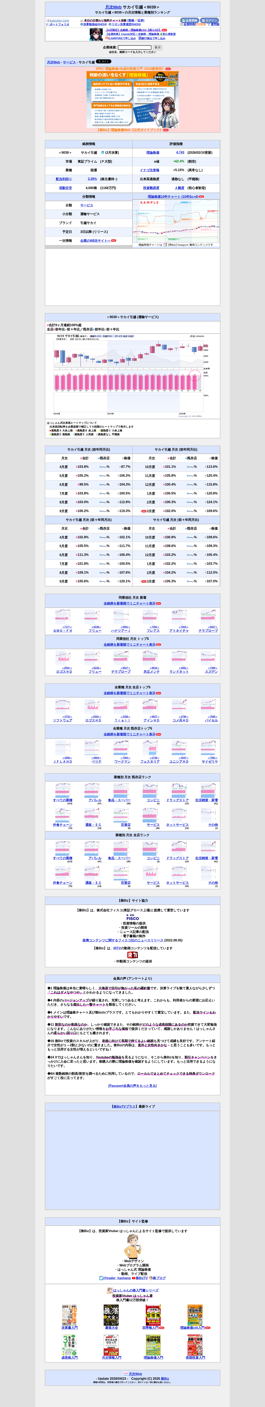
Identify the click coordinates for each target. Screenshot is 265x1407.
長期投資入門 (195, 1357)
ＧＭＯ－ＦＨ (62, 630)
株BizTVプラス (124, 1106)
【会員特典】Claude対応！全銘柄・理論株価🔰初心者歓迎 (140, 34)
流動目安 (65, 188)
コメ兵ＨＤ (181, 720)
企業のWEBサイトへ (95, 240)
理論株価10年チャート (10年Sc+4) (173, 196)
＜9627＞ (154, 716)
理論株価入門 (153, 1357)
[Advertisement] (132, 277)
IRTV (117, 948)
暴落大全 (111, 1327)
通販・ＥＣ (93, 825)
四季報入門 (150, 1327)
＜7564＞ (125, 757)
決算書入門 (69, 1327)
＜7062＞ (154, 627)
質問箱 (213, 24)
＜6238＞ (96, 627)
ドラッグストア (177, 800)
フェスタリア (150, 761)
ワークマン (122, 761)
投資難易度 (151, 188)
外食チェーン (62, 825)
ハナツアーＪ (121, 630)
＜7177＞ (67, 627)
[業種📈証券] (135, 20)
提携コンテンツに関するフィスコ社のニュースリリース (122, 940)
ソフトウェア (62, 720)
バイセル (211, 720)
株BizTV (140, 1278)
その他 (213, 825)
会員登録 (190, 20)
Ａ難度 (179, 188)
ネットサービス (177, 825)
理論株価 (152, 152)
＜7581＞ (213, 757)
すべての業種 (62, 800)
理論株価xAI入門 (192, 1327)
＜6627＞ (213, 627)
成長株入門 (69, 1357)
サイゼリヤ (210, 761)
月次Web (113, 7)
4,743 (180, 152)
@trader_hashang (115, 1278)
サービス (69, 62)
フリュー (95, 630)
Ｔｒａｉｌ (122, 720)
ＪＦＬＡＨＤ (62, 761)
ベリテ (96, 761)
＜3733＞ (67, 716)
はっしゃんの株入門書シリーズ (132, 1290)
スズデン (211, 671)
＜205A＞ (67, 668)
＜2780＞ (183, 716)
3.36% (92, 179)
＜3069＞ (67, 757)
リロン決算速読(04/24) (124, 24)
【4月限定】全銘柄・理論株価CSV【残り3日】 (133, 30)
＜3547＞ (183, 757)
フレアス (153, 630)
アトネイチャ (179, 630)
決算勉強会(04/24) (93, 24)
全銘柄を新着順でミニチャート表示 (129, 603)
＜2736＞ (154, 757)
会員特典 (187, 24)
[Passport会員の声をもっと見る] (132, 1085)
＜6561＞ (125, 627)
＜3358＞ (125, 716)
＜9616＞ (154, 668)
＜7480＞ (213, 668)
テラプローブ (208, 630)
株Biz (165, 1378)
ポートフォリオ (58, 24)
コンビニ (153, 800)
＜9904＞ (96, 757)
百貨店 (126, 825)
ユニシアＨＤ (179, 761)
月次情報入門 (111, 1357)
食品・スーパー (119, 800)
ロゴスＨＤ (64, 671)
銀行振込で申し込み (151, 38)
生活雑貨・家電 (206, 800)
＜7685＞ (213, 716)
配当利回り (64, 179)
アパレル (95, 800)
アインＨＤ (152, 720)
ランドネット (179, 671)
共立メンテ (152, 671)
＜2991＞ (183, 668)
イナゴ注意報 (149, 170)
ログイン (209, 20)
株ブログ (157, 1278)
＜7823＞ (183, 627)
